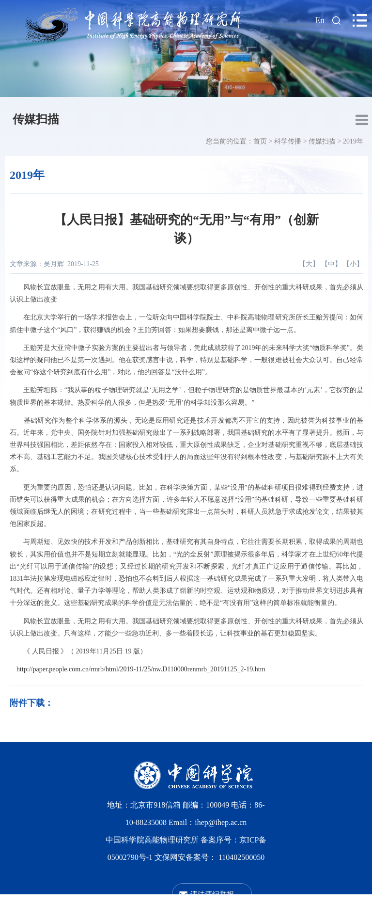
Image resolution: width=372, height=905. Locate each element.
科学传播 (287, 141)
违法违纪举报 (212, 894)
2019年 (353, 141)
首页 (260, 141)
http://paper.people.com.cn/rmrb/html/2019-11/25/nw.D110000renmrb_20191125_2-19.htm (140, 669)
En (320, 20)
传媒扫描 (36, 119)
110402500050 (241, 857)
